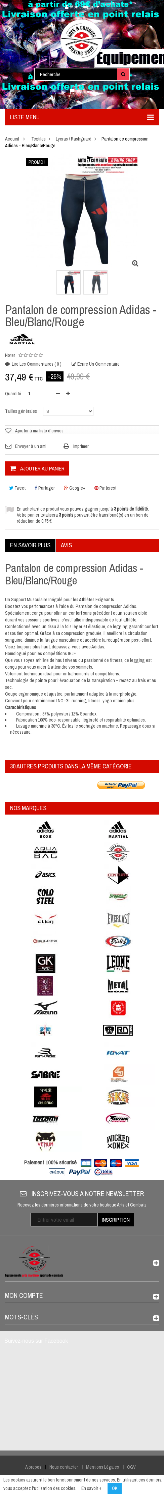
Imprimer (81, 446)
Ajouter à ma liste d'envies (39, 431)
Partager (45, 488)
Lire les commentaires (36, 364)
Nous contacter (63, 1467)
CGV (131, 1467)
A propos (33, 1467)
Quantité (13, 394)
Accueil (12, 139)
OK (114, 1488)
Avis (66, 545)
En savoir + (91, 1488)
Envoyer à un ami (30, 446)
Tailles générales (21, 411)
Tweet (17, 488)
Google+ (74, 488)
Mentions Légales (102, 1467)
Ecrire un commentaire (98, 364)
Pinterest (105, 488)
